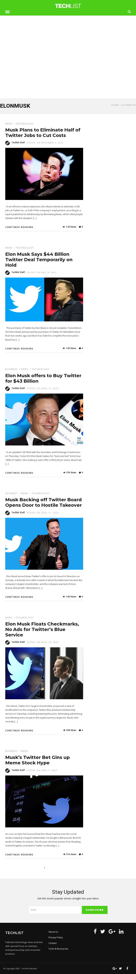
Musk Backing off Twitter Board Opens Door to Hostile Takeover (43, 502)
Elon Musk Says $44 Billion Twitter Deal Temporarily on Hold (39, 259)
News (8, 123)
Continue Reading (19, 227)
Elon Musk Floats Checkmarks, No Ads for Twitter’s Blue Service (42, 629)
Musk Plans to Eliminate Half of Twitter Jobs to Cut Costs (42, 132)
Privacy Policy (55, 937)
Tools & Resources (58, 948)
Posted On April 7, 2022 (42, 770)
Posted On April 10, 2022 (43, 642)
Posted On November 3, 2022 (45, 143)
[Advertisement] (68, 70)
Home (115, 104)
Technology (25, 123)
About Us (53, 931)
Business (11, 369)
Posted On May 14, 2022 (42, 272)
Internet (11, 493)
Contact (52, 943)
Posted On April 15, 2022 (43, 388)
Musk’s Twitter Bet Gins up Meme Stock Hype (37, 760)
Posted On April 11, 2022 (43, 512)
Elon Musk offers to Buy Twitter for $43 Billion (43, 378)
